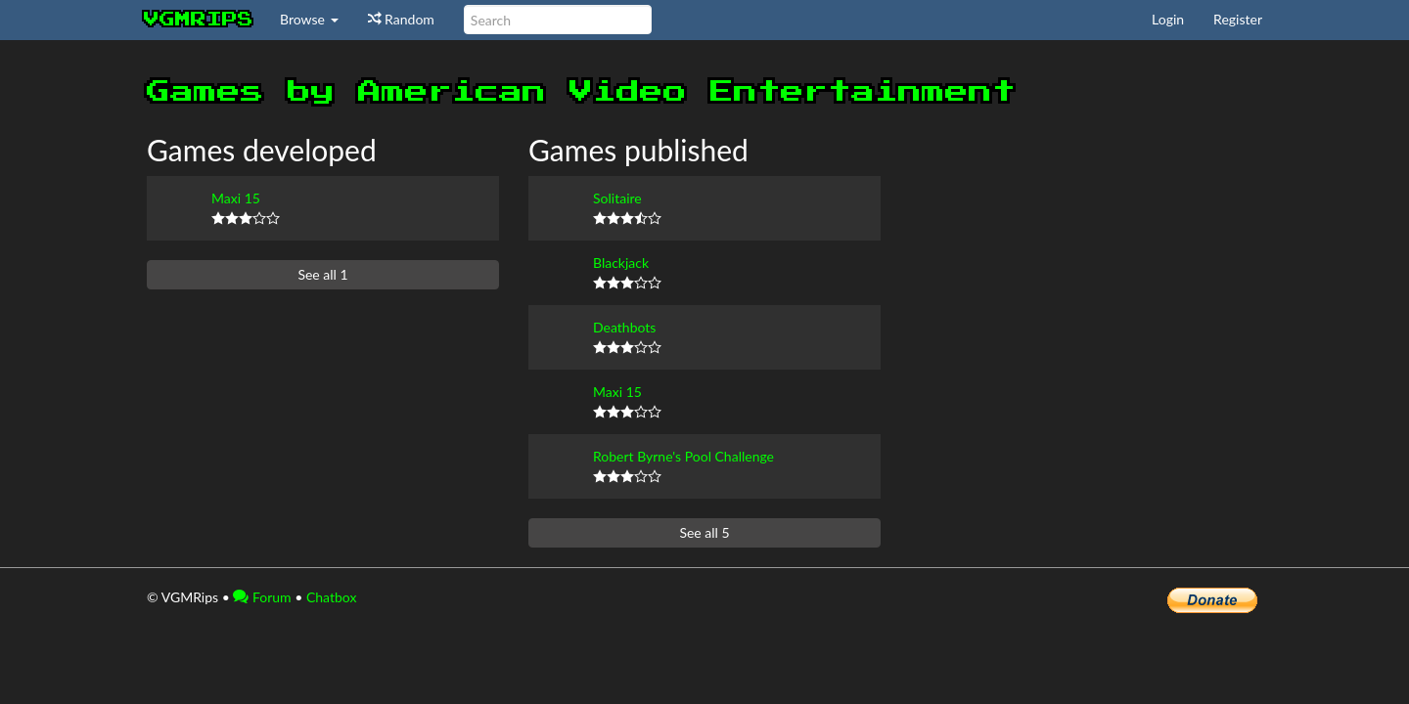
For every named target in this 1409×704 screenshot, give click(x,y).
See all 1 (322, 274)
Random (401, 19)
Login (1168, 19)
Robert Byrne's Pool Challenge (683, 456)
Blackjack (621, 262)
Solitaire (617, 198)
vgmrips (198, 19)
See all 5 (704, 532)
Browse (309, 19)
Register (1237, 19)
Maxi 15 (235, 198)
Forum (262, 597)
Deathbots (624, 327)
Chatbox (331, 597)
